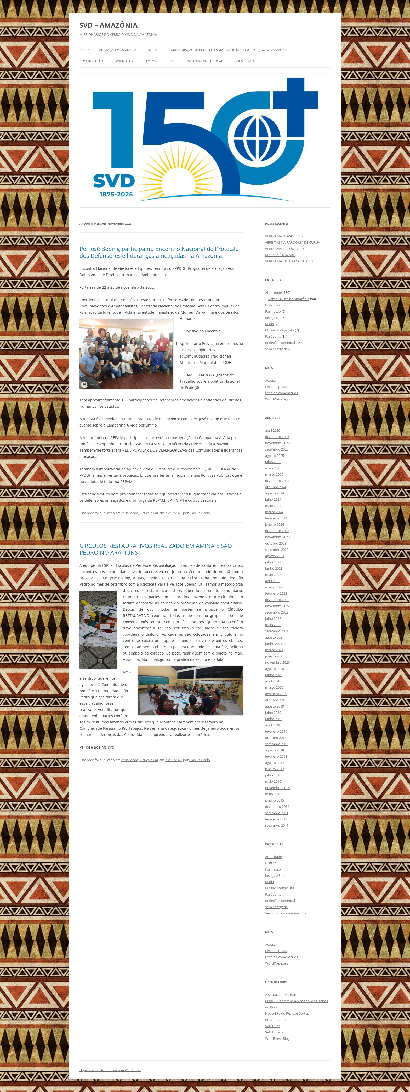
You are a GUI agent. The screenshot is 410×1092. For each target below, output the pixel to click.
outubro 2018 (275, 737)
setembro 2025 (276, 449)
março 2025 (274, 474)
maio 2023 (273, 574)
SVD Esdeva (274, 1032)
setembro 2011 (276, 825)
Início (84, 50)
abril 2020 (272, 681)
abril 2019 (272, 725)
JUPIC (171, 61)
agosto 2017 (274, 762)
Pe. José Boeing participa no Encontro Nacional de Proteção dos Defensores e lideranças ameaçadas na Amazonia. (159, 252)
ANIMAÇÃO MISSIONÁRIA (117, 50)
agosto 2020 (274, 668)
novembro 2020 (277, 662)
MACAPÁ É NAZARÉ (280, 255)
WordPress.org (276, 399)
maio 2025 (273, 468)
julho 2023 (273, 562)
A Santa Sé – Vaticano (281, 994)
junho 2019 (273, 718)
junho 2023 (273, 568)
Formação (273, 311)
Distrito (271, 305)
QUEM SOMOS (245, 61)
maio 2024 (273, 505)
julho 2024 (273, 499)
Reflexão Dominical (280, 342)
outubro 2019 (275, 700)
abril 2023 (272, 581)
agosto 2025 (274, 455)
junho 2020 (273, 675)
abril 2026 (272, 430)
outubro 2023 (275, 543)
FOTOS (151, 61)
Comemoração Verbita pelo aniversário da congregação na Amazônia (228, 50)
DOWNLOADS (125, 61)
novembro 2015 (277, 787)
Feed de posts (276, 386)
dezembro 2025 (277, 436)
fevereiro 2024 (276, 518)
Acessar (271, 380)
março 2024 (274, 512)
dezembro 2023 (277, 530)
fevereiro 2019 (276, 731)
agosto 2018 (274, 750)
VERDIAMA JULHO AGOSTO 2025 (290, 261)
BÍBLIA (152, 50)
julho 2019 (273, 712)
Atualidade (129, 513)
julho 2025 (273, 461)
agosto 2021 (274, 637)
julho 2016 (273, 775)
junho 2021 (273, 643)
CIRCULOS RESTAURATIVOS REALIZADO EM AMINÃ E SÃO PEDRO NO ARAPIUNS (155, 549)
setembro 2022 (276, 612)
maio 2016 (273, 781)
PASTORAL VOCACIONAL (205, 61)
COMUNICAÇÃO (91, 61)
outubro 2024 (275, 486)
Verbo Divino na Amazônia (288, 298)
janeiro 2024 (274, 524)
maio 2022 (273, 624)
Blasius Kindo (199, 513)
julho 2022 (273, 618)
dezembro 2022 (277, 599)
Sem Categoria (276, 349)
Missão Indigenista (279, 330)
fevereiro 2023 (276, 593)
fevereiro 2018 (276, 756)
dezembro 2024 (277, 480)
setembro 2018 (276, 743)
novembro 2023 (277, 537)
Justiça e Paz (149, 513)
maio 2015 (273, 794)
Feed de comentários (281, 392)
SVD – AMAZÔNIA (108, 25)
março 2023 (274, 587)
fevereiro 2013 (276, 819)
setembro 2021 (276, 631)
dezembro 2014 (277, 806)
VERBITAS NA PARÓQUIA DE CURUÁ (292, 242)
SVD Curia (272, 1026)
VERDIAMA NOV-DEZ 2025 (285, 236)
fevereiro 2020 (276, 693)
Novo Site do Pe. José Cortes (287, 1013)
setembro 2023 (276, 549)
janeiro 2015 (274, 800)
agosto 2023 (274, 555)
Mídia (269, 324)
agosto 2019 (274, 706)
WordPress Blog (277, 1038)
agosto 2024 (274, 493)
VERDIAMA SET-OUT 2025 (284, 248)
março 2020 (274, 687)
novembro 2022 (277, 606)
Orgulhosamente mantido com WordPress (110, 1070)
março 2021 (274, 649)
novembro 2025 (277, 443)
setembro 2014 (276, 812)
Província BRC (276, 1019)
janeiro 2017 (274, 769)
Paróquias (273, 336)
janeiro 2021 (274, 656)
